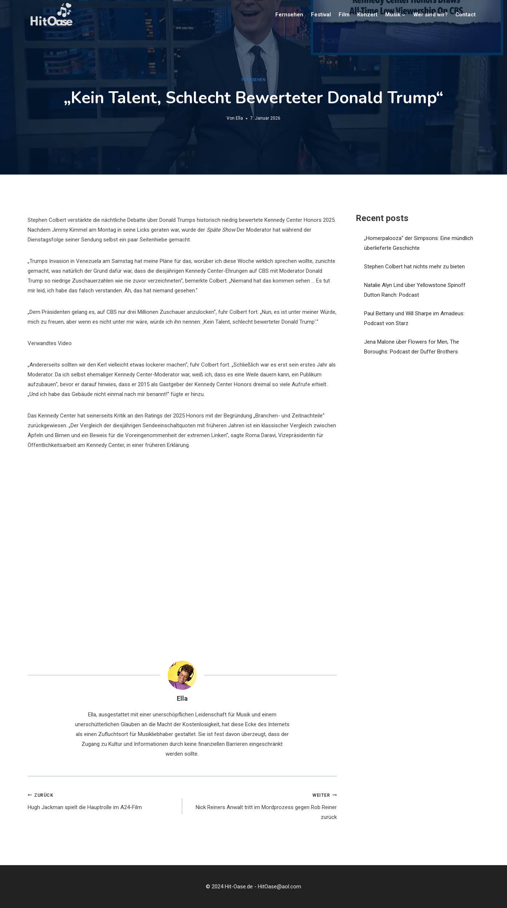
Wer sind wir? (431, 14)
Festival (321, 14)
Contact (465, 14)
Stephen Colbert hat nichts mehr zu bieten (414, 266)
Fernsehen (289, 14)
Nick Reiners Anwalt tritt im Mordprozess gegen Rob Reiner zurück (262, 805)
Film (344, 14)
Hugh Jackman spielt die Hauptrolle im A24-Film (102, 800)
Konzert (367, 14)
